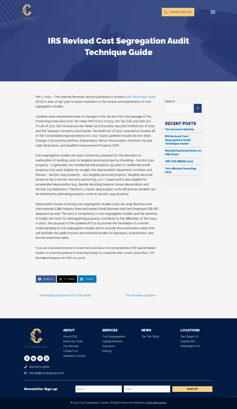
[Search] (198, 108)
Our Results (71, 346)
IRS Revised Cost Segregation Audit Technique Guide (178, 140)
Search (170, 101)
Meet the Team (73, 341)
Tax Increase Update (179, 129)
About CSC (70, 336)
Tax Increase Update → (141, 295)
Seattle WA (188, 341)
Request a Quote (75, 355)
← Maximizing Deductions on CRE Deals (63, 295)
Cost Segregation (114, 336)
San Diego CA (189, 336)
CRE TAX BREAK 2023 (179, 161)
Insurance (109, 346)
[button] (27, 358)
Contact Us (71, 351)
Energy (107, 351)
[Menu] (213, 12)
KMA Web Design (156, 402)
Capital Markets (113, 341)
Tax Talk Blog (150, 336)
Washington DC (191, 346)
